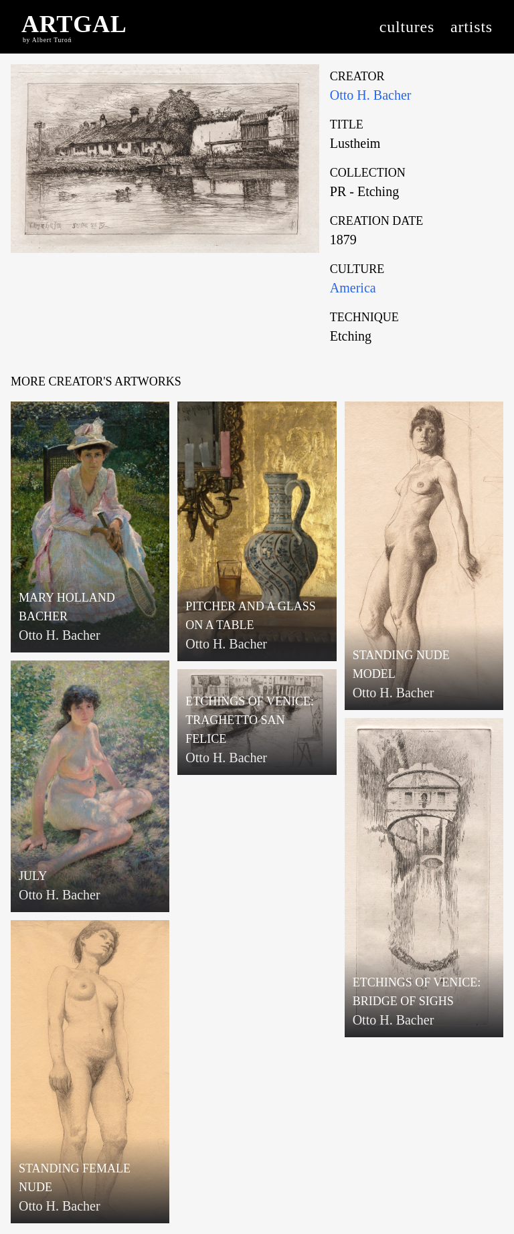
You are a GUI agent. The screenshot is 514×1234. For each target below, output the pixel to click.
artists (471, 26)
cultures (406, 26)
